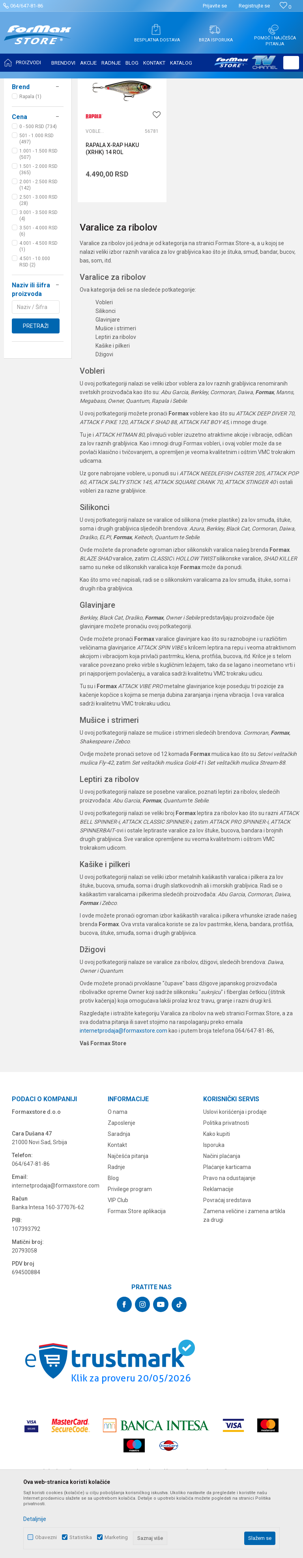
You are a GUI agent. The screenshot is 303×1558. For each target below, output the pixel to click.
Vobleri (23, 130)
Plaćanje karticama (227, 1229)
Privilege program (130, 1251)
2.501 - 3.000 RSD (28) (38, 279)
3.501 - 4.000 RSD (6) (38, 309)
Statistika (80, 1537)
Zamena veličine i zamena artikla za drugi (244, 1277)
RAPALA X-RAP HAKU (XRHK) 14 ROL (112, 210)
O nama (117, 1174)
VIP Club (118, 1262)
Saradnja (119, 1196)
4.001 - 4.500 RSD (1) (38, 325)
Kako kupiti (216, 1196)
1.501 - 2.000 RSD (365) (38, 248)
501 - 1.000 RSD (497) (36, 217)
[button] (291, 62)
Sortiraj (230, 103)
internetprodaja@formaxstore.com (123, 1092)
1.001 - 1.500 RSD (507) (38, 232)
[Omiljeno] (285, 7)
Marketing (116, 1537)
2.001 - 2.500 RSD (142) (38, 263)
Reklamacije (218, 1251)
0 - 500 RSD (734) (38, 205)
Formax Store (22, 83)
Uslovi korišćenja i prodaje (235, 1174)
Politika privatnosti (226, 1185)
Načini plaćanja (221, 1218)
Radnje (116, 1229)
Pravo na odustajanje (229, 1240)
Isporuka (213, 1207)
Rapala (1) (30, 175)
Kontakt (117, 1207)
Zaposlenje (121, 1185)
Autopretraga (196, 103)
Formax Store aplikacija (137, 1273)
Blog (113, 1240)
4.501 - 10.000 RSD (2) (34, 340)
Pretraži (36, 404)
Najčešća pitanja (128, 1218)
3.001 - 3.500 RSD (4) (38, 294)
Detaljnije (34, 1519)
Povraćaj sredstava (227, 1262)
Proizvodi (53, 83)
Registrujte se (254, 6)
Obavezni (46, 1537)
